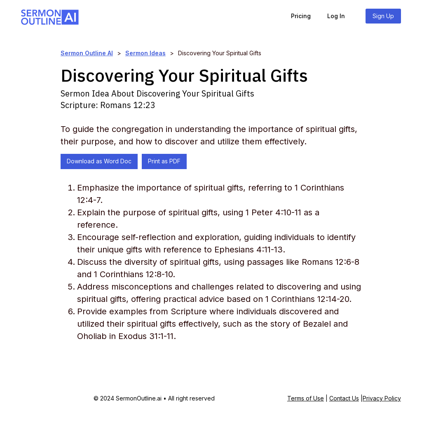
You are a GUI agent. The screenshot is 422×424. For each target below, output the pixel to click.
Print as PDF (164, 161)
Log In (336, 15)
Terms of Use (305, 398)
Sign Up (383, 15)
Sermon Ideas (145, 53)
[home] (50, 15)
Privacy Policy (382, 398)
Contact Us (344, 398)
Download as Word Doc (99, 161)
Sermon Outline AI (87, 53)
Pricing (301, 15)
